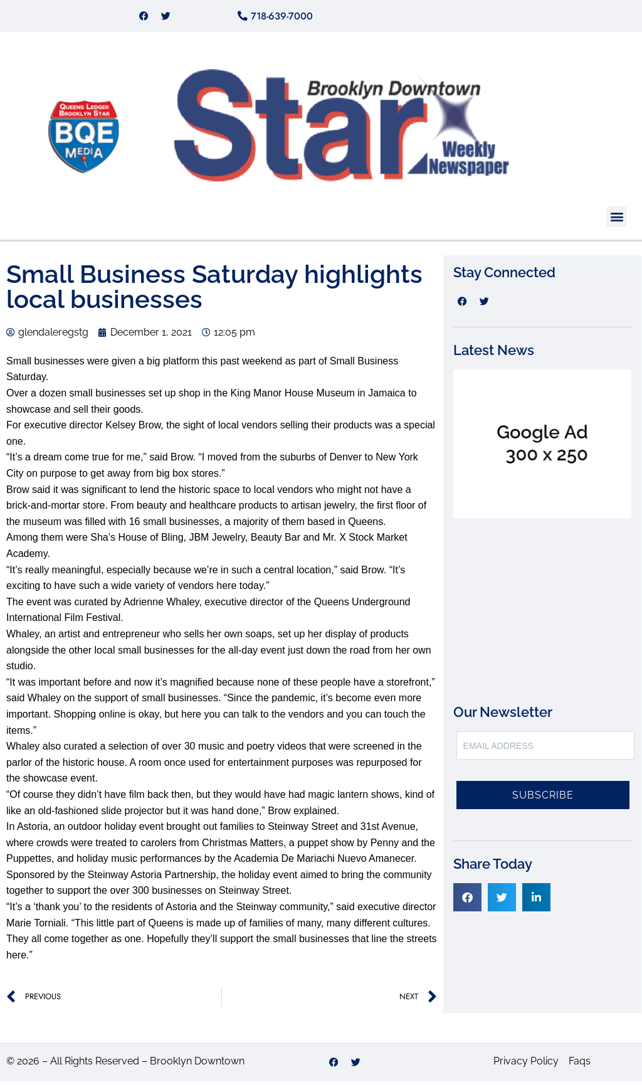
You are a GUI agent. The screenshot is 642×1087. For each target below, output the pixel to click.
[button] (616, 221)
